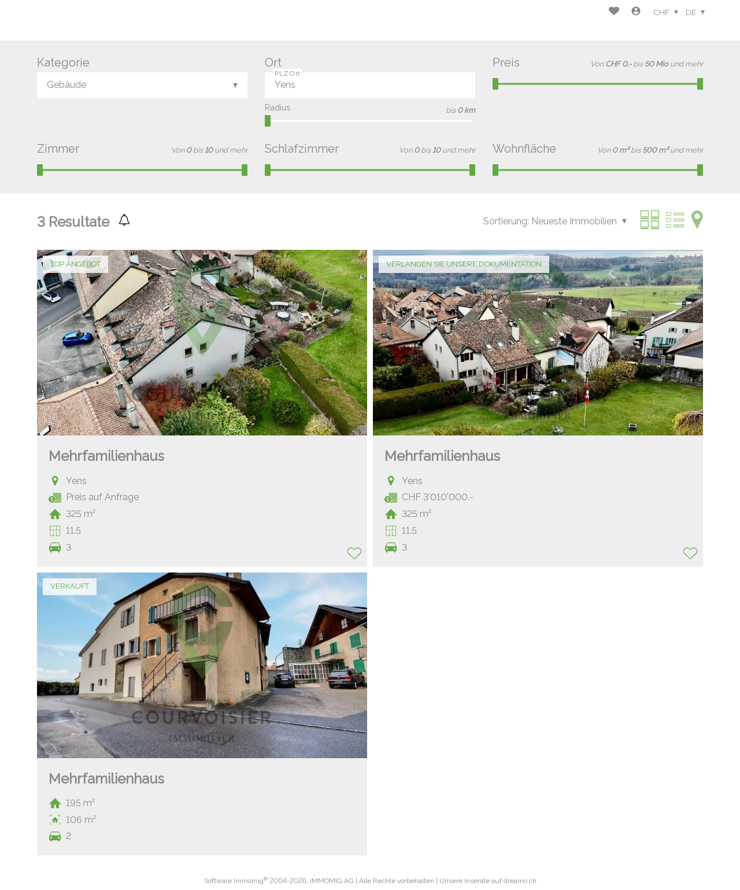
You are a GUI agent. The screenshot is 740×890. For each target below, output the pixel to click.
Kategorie (63, 62)
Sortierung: (506, 221)
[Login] (636, 12)
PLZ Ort (287, 73)
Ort (273, 62)
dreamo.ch (520, 881)
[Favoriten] (614, 12)
